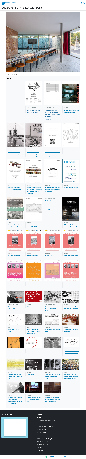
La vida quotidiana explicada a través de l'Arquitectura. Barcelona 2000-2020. (72, 353)
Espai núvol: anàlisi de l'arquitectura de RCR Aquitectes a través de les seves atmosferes (52, 353)
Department (38, 3)
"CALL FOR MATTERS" (49, 284)
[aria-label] (84, 3)
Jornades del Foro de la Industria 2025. (15, 284)
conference (35, 255)
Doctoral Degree (69, 3)
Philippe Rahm (29, 255)
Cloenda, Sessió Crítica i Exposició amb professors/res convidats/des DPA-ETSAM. (52, 376)
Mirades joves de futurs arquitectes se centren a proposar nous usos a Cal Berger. (34, 399)
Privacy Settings (78, 456)
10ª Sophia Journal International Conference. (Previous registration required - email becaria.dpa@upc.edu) (34, 154)
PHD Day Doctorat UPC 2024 (32, 351)
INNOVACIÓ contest (31, 284)
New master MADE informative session (71, 187)
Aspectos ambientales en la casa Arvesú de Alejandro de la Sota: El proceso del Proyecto (33, 331)
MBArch (60, 3)
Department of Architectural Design (22, 7)
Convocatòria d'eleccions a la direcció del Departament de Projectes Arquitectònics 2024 (52, 308)
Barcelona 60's (29, 306)
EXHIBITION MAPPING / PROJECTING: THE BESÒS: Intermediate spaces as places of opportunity (52, 154)
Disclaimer (70, 456)
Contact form (40, 450)
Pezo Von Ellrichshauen (68, 255)
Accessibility (63, 456)
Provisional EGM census (49, 119)
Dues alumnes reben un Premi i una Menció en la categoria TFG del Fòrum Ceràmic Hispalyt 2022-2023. (52, 399)
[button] (42, 3)
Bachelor (45, 3)
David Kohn (47, 255)
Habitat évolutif (11, 352)
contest (55, 284)
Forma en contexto (30, 374)
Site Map (57, 456)
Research (77, 3)
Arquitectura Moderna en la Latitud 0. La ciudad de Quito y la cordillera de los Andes (15, 376)
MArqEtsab (52, 3)
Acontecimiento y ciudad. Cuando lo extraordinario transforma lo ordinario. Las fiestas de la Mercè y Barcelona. (71, 376)
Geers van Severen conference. (14, 255)
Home (31, 3)
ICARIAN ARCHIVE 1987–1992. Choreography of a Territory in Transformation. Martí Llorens (14, 154)
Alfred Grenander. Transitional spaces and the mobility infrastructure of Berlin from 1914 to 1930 (52, 189)
